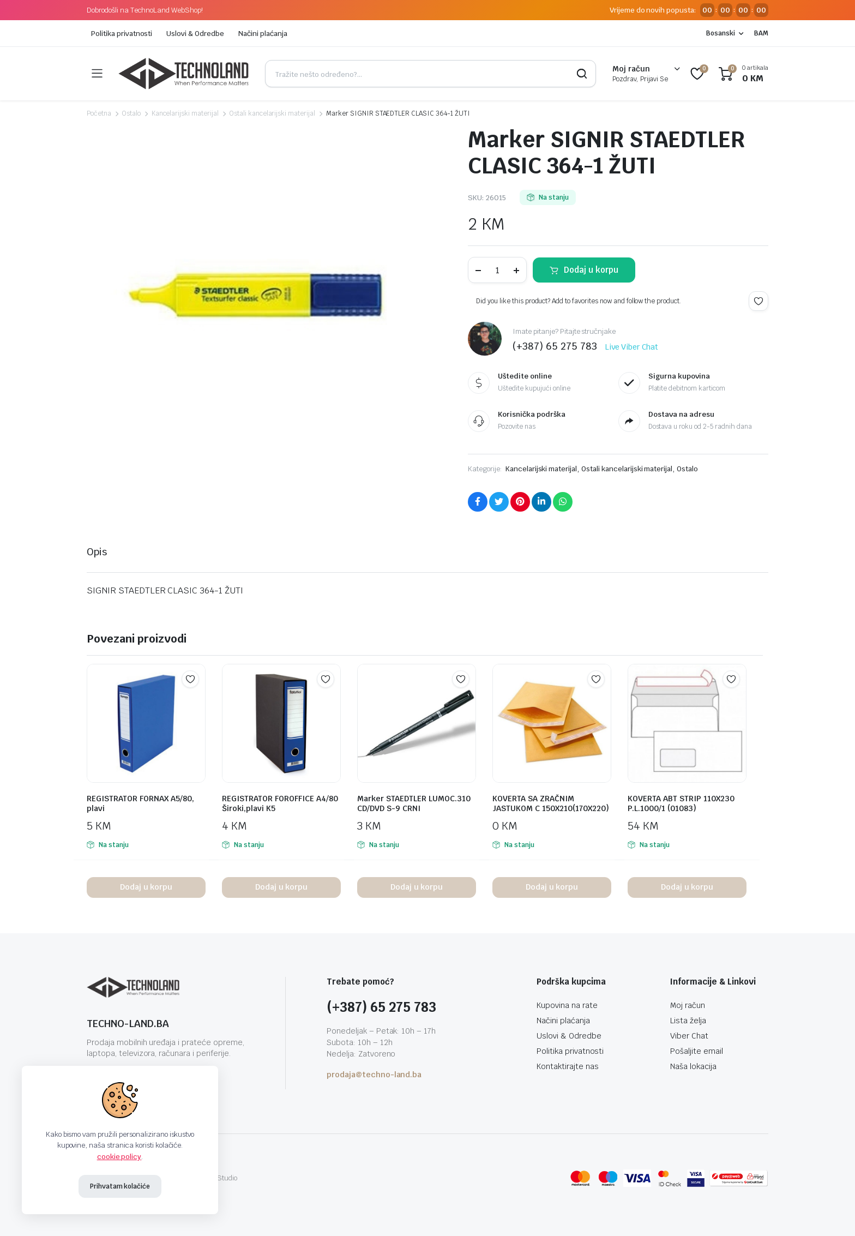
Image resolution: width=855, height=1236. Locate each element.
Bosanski (720, 33)
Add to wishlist (758, 301)
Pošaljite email (696, 1051)
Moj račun (687, 1005)
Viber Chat (689, 1036)
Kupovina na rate (567, 1005)
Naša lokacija (693, 1066)
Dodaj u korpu (591, 270)
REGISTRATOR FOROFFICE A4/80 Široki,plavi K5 (280, 803)
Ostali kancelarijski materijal (272, 113)
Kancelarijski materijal (185, 113)
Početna (99, 113)
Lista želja (688, 1020)
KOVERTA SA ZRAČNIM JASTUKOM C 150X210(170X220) (550, 803)
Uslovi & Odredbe (195, 33)
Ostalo (131, 113)
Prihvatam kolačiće (120, 1186)
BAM (761, 33)
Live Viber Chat (632, 347)
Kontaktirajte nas (568, 1066)
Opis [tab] (97, 551)
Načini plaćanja (262, 33)
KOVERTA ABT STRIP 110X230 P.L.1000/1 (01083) (681, 803)
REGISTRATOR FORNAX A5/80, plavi (140, 803)
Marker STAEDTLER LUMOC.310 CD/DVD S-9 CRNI (414, 803)
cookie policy (119, 1156)
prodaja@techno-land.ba (374, 1074)
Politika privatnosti (121, 33)
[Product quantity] (497, 270)
